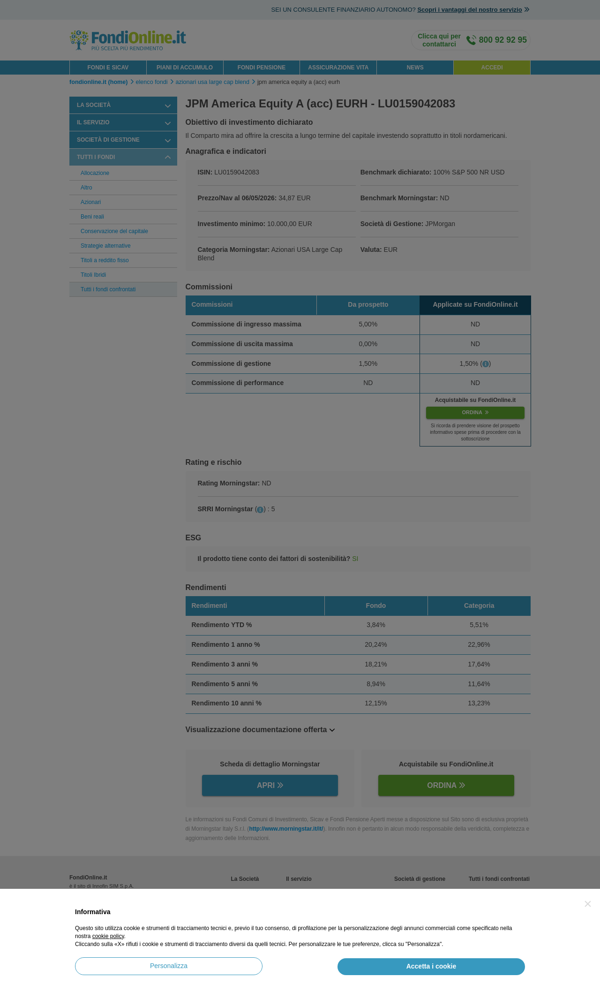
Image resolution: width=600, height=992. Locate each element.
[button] (587, 903)
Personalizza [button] (169, 965)
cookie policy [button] (108, 936)
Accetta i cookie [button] (431, 966)
